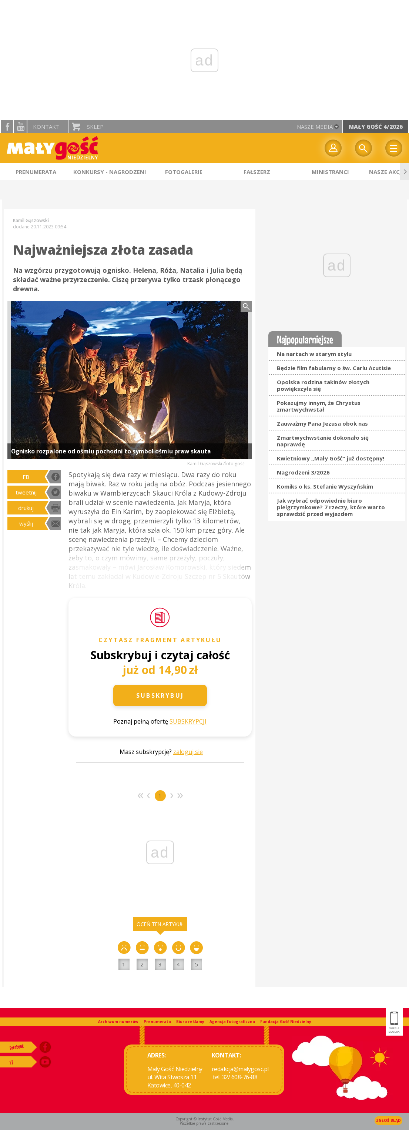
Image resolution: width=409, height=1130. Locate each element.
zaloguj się (188, 752)
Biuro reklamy (190, 1021)
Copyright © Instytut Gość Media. (204, 1118)
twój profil (333, 148)
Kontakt (46, 126)
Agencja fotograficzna (232, 1021)
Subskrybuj (160, 695)
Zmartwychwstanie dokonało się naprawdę (323, 440)
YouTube (20, 126)
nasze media (315, 126)
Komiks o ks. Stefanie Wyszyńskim (325, 486)
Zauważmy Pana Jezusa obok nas (322, 423)
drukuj (26, 508)
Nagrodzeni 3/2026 (303, 472)
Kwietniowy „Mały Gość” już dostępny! (330, 458)
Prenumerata (157, 1021)
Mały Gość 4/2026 (376, 126)
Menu (393, 148)
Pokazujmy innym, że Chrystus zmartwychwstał (319, 406)
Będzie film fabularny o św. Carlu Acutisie (334, 368)
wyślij (26, 523)
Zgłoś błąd (388, 1120)
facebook (7, 126)
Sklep (95, 126)
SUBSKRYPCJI (188, 721)
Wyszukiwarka (363, 148)
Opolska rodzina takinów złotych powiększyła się (323, 385)
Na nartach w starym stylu (314, 354)
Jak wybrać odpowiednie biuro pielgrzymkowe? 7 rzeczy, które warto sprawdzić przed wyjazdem (331, 507)
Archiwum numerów (118, 1021)
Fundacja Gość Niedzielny (285, 1021)
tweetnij (26, 492)
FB (26, 476)
